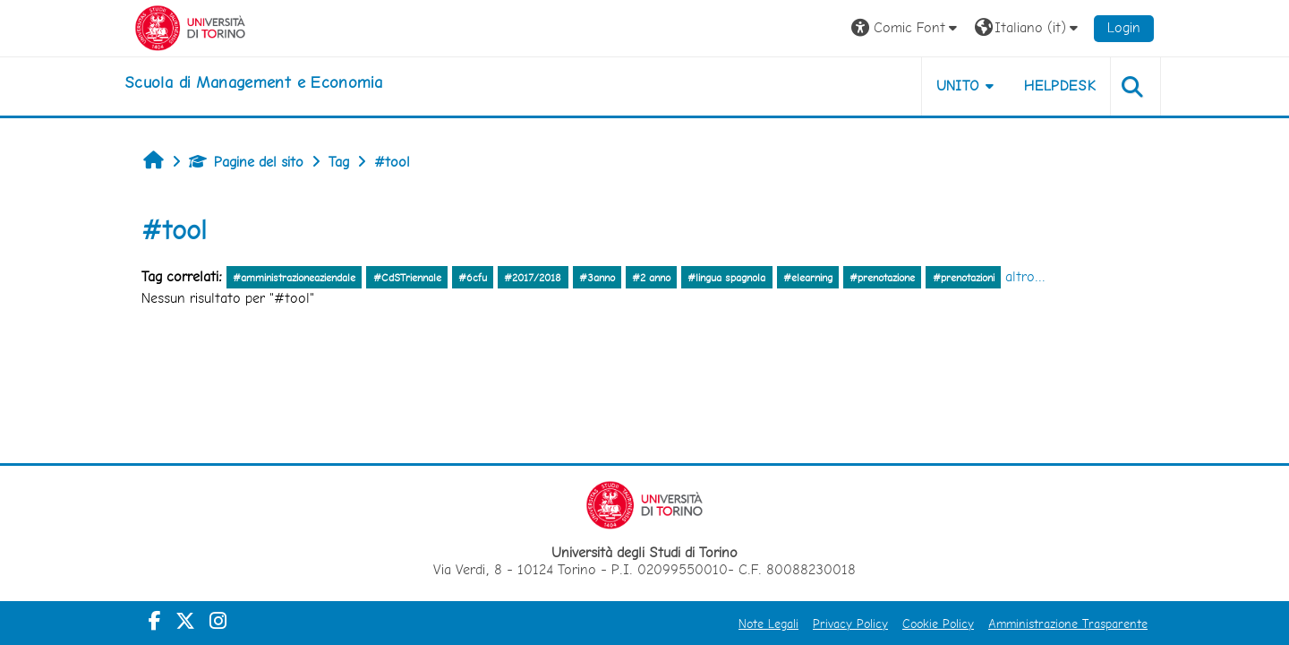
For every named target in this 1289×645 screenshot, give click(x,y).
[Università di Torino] (190, 26)
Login (1123, 27)
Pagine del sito (246, 161)
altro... (1025, 276)
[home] (253, 82)
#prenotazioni (963, 277)
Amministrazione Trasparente (1068, 623)
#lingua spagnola (726, 277)
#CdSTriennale (407, 277)
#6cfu (472, 277)
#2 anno (651, 277)
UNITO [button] (958, 85)
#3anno (597, 277)
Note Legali (768, 623)
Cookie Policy (938, 623)
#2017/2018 (532, 277)
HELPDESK (1060, 85)
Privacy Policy (850, 623)
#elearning (807, 277)
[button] (906, 28)
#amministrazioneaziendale (294, 277)
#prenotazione (882, 277)
